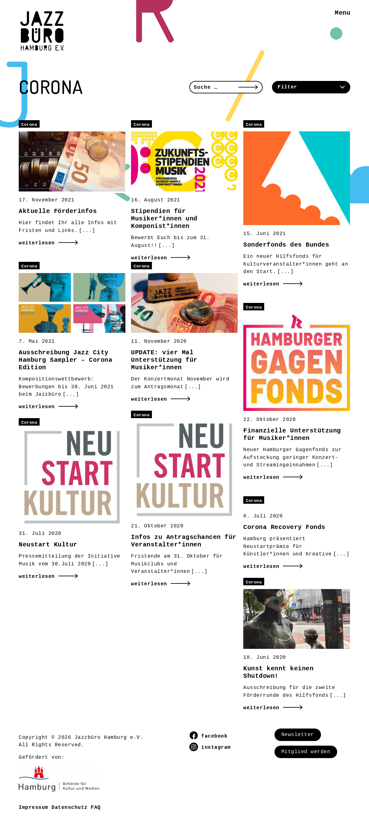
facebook (208, 736)
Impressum (33, 807)
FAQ (96, 807)
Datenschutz (69, 807)
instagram (210, 747)
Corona (29, 124)
